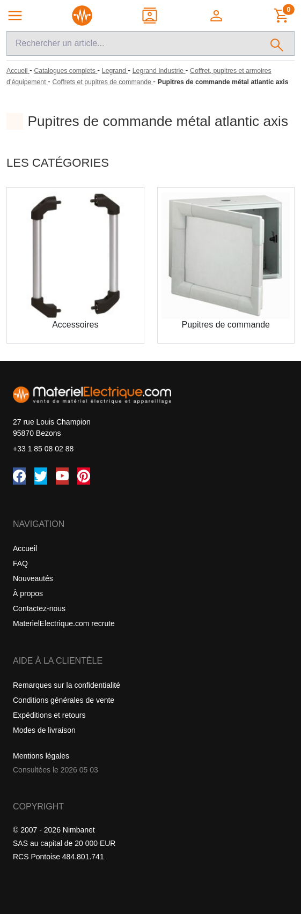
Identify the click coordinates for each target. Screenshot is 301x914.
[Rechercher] (277, 43)
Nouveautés (33, 578)
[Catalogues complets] (65, 71)
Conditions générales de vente (63, 700)
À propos (28, 593)
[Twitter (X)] (40, 476)
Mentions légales (41, 756)
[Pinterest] (83, 476)
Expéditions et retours (49, 715)
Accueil (25, 548)
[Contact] (150, 15)
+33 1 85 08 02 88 (43, 448)
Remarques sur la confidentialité (66, 685)
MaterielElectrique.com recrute (64, 623)
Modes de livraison (44, 730)
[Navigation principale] (15, 15)
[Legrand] (115, 71)
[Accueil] (18, 71)
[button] (217, 15)
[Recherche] (133, 43)
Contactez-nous (39, 608)
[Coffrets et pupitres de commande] (103, 82)
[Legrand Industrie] (159, 71)
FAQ (20, 563)
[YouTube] (62, 476)
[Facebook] (19, 476)
